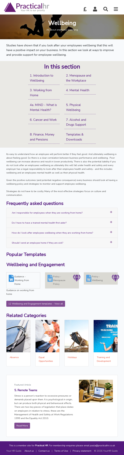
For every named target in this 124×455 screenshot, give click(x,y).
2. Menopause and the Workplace (78, 78)
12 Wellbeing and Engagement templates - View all (35, 303)
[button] (95, 9)
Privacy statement (82, 450)
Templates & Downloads (74, 137)
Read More (22, 425)
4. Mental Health (77, 90)
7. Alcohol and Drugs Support (76, 122)
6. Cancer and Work (43, 120)
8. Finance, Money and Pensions (42, 137)
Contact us (44, 450)
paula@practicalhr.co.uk (102, 445)
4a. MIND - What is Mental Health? (43, 107)
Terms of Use (61, 450)
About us (29, 450)
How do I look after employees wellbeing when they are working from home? (62, 232)
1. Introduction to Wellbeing (41, 78)
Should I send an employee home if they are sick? (62, 242)
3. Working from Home (41, 92)
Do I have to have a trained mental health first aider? (62, 222)
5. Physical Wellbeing (73, 107)
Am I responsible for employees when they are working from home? (62, 212)
